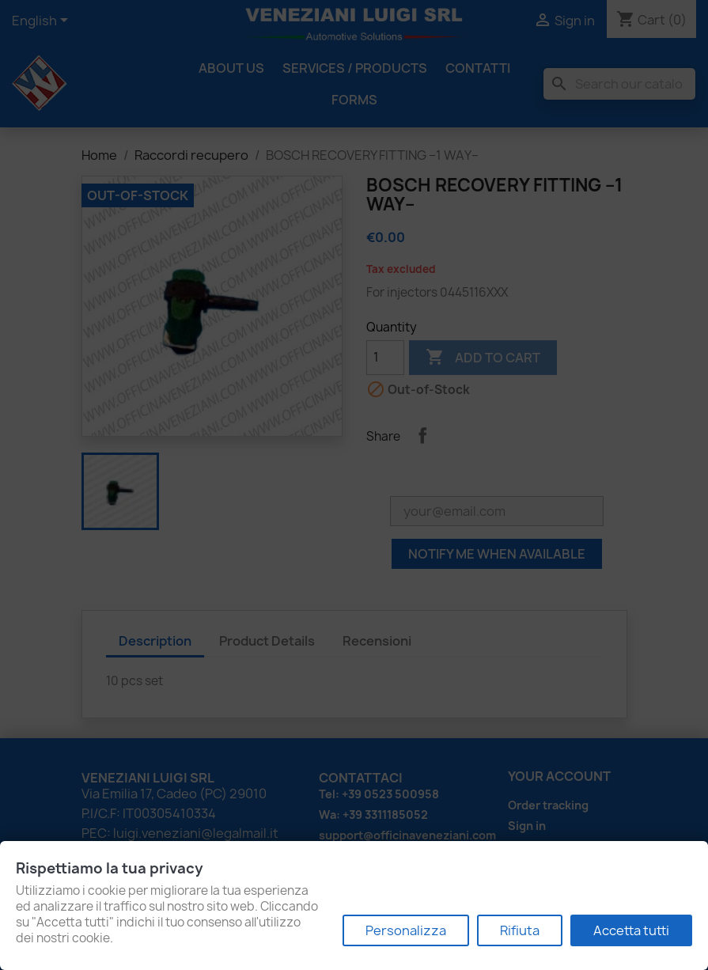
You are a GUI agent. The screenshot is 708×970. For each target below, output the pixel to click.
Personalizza (405, 930)
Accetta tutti (631, 930)
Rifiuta (520, 930)
